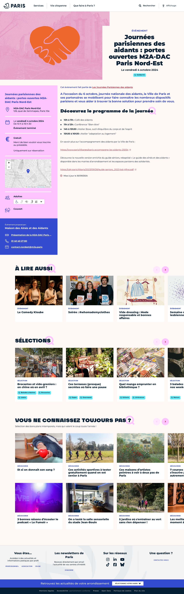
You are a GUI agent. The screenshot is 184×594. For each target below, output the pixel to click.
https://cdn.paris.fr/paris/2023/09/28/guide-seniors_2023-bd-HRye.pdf (97, 169)
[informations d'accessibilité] (29, 201)
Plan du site (139, 591)
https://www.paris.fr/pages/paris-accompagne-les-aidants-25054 (94, 149)
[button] (28, 171)
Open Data (106, 591)
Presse (96, 591)
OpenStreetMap (41, 187)
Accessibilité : (73, 591)
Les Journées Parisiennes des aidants (112, 87)
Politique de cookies (122, 591)
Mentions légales (46, 591)
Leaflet (28, 187)
